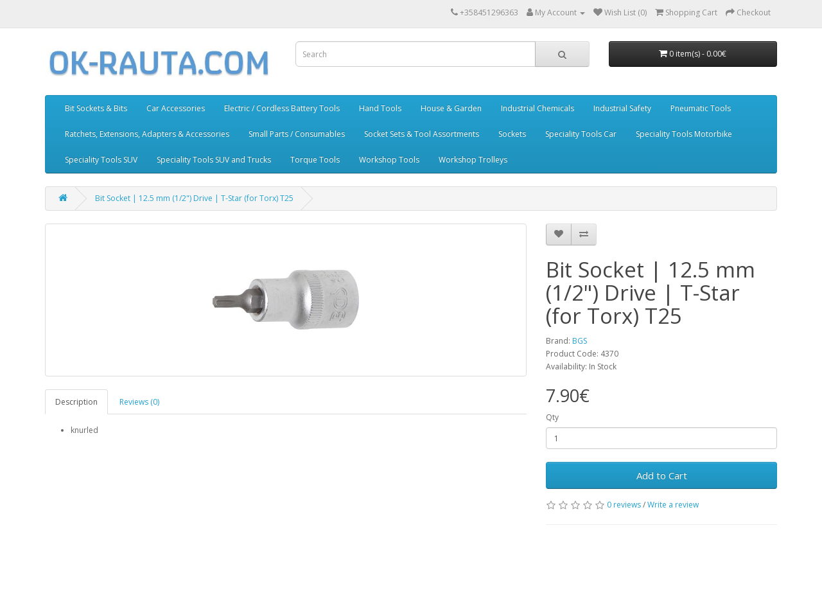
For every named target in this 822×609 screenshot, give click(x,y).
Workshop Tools (389, 159)
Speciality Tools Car (580, 133)
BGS (579, 340)
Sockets (512, 133)
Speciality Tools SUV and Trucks (214, 159)
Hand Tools (380, 108)
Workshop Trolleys (473, 159)
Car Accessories (175, 108)
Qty (552, 417)
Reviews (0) (139, 401)
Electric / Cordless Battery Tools (282, 108)
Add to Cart (661, 475)
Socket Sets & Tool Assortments (421, 133)
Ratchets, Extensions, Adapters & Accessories (147, 133)
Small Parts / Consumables (297, 133)
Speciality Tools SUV (101, 159)
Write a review (673, 504)
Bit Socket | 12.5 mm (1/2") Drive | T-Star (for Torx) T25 (194, 198)
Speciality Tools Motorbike (684, 133)
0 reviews (624, 504)
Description (76, 401)
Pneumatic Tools (700, 108)
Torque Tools (315, 159)
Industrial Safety (622, 108)
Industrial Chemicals (537, 108)
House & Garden (451, 108)
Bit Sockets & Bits (96, 108)
